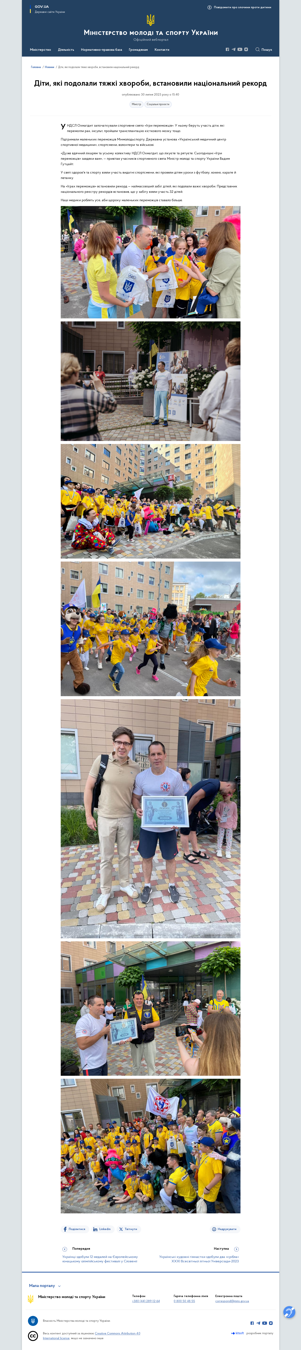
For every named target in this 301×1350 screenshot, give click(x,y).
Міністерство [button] (40, 50)
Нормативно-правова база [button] (101, 50)
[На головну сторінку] (150, 28)
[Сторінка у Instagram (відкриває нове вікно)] (246, 49)
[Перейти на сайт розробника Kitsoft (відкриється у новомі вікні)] (237, 1333)
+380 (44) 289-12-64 (146, 1301)
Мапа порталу (42, 1286)
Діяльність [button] (66, 50)
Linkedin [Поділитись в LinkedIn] (105, 1229)
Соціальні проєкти (158, 104)
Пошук (267, 50)
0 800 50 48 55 (184, 1301)
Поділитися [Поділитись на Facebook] (77, 1229)
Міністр (136, 104)
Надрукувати (227, 1229)
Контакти (162, 50)
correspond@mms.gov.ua (232, 1301)
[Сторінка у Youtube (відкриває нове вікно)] (239, 49)
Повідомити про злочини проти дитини (242, 7)
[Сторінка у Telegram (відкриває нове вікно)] (233, 49)
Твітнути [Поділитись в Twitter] (131, 1229)
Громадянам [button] (138, 50)
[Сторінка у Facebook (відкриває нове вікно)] (227, 49)
